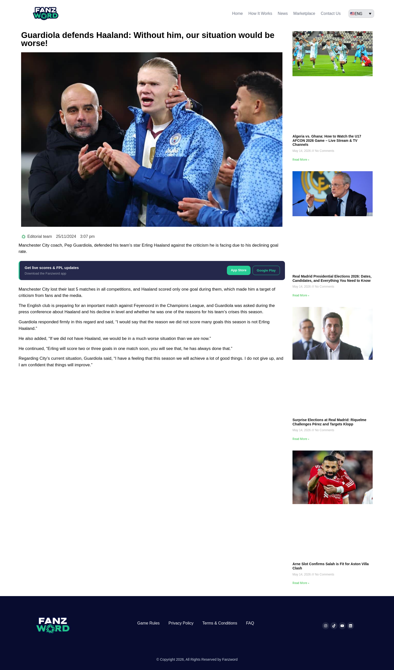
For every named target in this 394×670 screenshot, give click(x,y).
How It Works (260, 13)
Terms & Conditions (219, 623)
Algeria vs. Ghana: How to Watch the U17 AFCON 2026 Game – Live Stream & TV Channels (326, 140)
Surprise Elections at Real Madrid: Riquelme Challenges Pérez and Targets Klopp (329, 422)
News (283, 13)
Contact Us (331, 13)
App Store (239, 270)
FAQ (250, 623)
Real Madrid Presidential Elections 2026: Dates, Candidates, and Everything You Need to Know (331, 278)
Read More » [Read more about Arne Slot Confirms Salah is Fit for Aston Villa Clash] (300, 583)
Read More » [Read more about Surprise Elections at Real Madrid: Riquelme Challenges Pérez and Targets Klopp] (300, 439)
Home (237, 13)
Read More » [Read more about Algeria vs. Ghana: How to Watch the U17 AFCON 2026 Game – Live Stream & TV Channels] (300, 159)
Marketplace (304, 13)
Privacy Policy (180, 623)
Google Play (266, 270)
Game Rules (148, 623)
